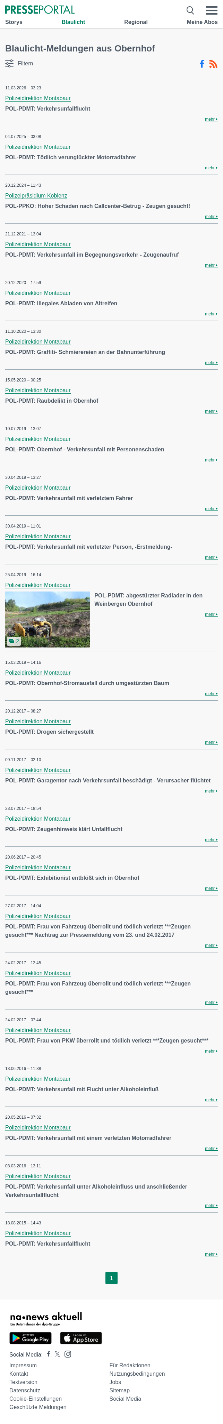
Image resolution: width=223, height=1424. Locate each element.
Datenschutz (24, 1390)
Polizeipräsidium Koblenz (36, 196)
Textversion (23, 1382)
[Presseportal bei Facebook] (46, 1355)
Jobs (115, 1382)
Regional (136, 22)
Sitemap (119, 1390)
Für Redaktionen (129, 1365)
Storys (14, 22)
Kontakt (18, 1374)
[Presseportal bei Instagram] (65, 1354)
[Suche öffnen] (190, 10)
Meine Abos (202, 22)
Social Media (125, 1399)
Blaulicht (73, 22)
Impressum (23, 1365)
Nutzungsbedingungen (137, 1374)
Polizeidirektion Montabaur (38, 98)
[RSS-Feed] (213, 64)
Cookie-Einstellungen (35, 1399)
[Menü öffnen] (211, 10)
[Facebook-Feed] (202, 64)
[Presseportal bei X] (55, 1355)
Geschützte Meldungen (38, 1407)
